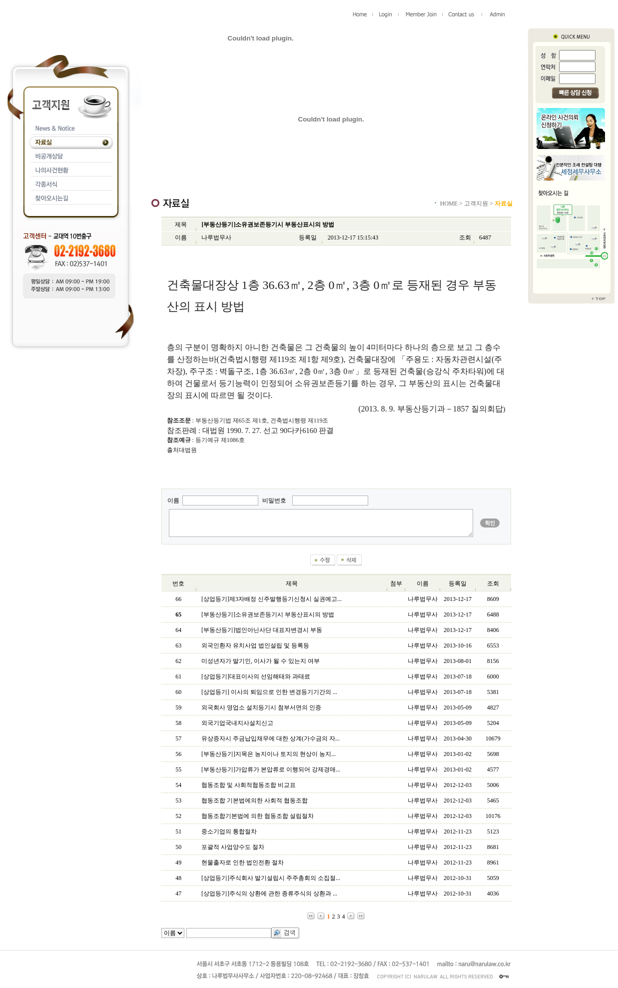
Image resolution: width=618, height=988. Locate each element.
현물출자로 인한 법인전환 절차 (242, 862)
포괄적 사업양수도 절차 (232, 847)
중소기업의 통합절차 (229, 831)
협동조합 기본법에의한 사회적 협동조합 (254, 800)
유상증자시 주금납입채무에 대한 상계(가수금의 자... (270, 738)
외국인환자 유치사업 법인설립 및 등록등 (255, 645)
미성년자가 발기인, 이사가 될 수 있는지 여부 (260, 661)
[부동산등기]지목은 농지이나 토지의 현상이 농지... (268, 754)
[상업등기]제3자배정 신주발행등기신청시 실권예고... (271, 599)
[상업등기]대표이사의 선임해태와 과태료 (255, 676)
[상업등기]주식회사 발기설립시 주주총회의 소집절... (270, 878)
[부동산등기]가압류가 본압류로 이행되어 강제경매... (270, 769)
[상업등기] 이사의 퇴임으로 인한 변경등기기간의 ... (269, 692)
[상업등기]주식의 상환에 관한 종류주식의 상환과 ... (269, 893)
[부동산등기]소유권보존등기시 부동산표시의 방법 (267, 614)
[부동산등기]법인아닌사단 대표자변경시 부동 (261, 630)
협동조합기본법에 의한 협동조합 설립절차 (257, 816)
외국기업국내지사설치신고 (237, 723)
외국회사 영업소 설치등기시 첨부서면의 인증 (261, 707)
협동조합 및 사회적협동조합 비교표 (248, 785)
